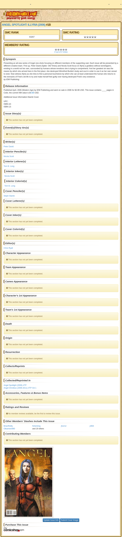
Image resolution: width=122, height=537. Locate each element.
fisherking (36, 426)
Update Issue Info (51, 520)
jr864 (92, 426)
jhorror (64, 426)
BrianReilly (8, 426)
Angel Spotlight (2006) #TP (15, 385)
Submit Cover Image (69, 520)
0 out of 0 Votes (61, 52)
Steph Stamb (9, 196)
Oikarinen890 (9, 429)
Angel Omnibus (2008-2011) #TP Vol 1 (20, 388)
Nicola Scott (9, 156)
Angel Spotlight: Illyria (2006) (23, 24)
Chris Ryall (8, 248)
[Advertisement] (81, 15)
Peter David (9, 146)
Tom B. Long (9, 166)
